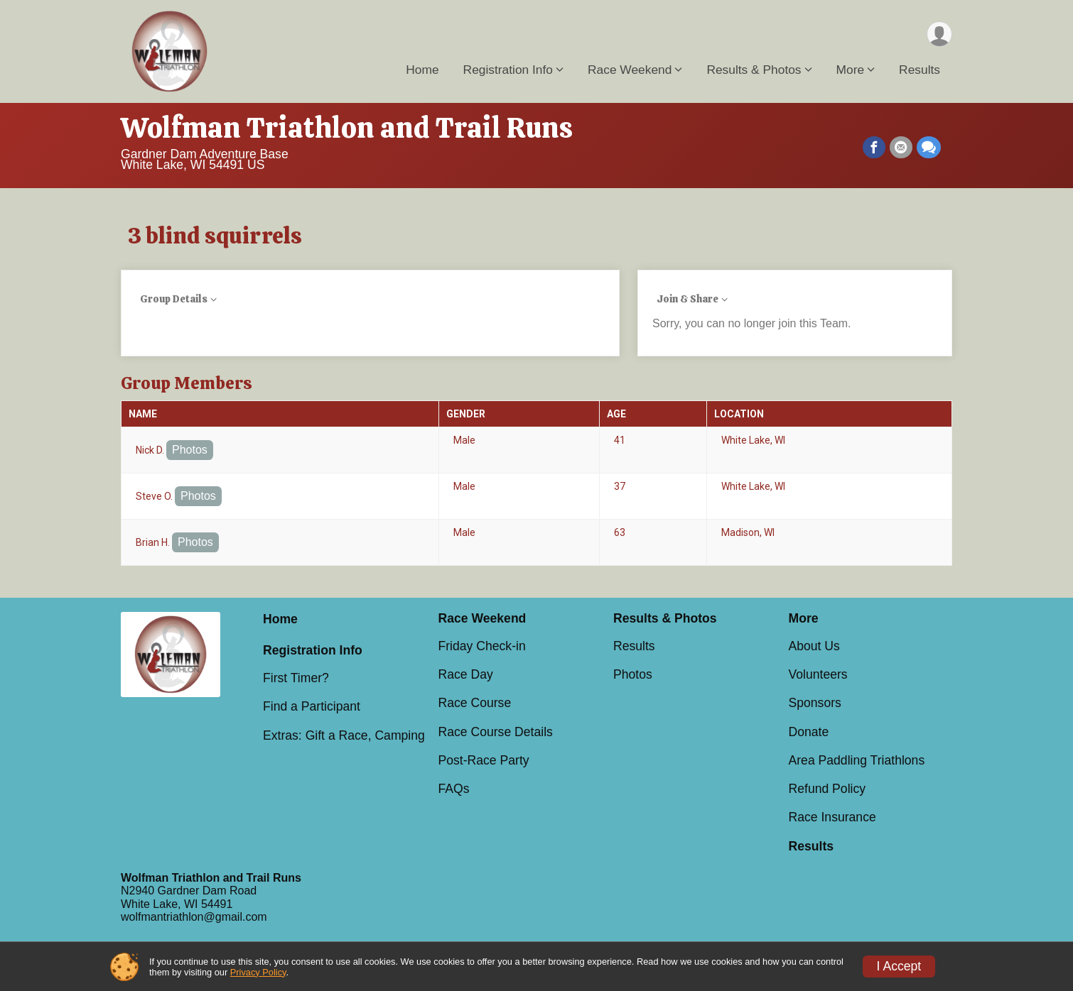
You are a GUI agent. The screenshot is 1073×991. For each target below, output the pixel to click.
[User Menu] (939, 34)
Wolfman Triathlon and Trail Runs (347, 127)
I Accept (899, 966)
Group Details (173, 298)
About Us (814, 646)
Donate (809, 732)
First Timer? (296, 678)
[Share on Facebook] (874, 147)
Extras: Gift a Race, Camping (344, 735)
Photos (189, 450)
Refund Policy (827, 789)
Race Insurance (832, 817)
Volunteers (818, 674)
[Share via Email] (901, 147)
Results (919, 70)
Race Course (475, 703)
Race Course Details (495, 732)
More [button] (850, 70)
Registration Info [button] (508, 70)
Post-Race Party (483, 760)
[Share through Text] (929, 147)
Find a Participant (311, 706)
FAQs (454, 789)
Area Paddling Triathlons (857, 760)
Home (422, 70)
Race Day (465, 674)
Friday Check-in (482, 646)
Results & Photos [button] (753, 70)
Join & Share (687, 298)
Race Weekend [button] (630, 70)
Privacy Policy (258, 972)
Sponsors (815, 703)
